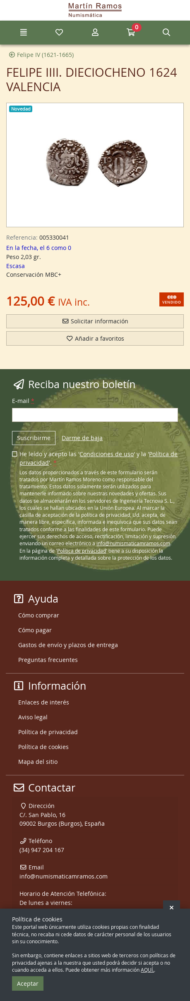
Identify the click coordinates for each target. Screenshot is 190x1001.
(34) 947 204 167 (41, 850)
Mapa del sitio (38, 761)
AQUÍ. (147, 970)
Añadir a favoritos (95, 338)
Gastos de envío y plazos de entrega (68, 645)
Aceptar (27, 983)
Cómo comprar (38, 615)
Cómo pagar (35, 630)
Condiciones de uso (106, 454)
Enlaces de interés (43, 702)
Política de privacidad (81, 551)
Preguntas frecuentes (48, 660)
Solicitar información (95, 321)
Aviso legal (33, 717)
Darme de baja (82, 438)
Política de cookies (43, 747)
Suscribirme (34, 438)
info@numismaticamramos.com (133, 543)
